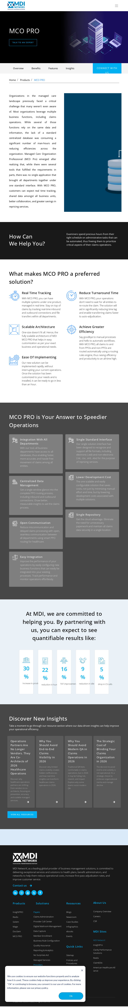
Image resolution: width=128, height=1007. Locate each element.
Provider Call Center (42, 922)
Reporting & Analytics (43, 951)
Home (12, 80)
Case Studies (72, 922)
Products (25, 80)
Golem (16, 922)
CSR (95, 922)
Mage (15, 927)
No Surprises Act (41, 955)
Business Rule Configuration (46, 941)
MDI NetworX (99, 941)
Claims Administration (43, 917)
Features (53, 68)
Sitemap (70, 956)
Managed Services (41, 960)
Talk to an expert (23, 42)
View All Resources (22, 815)
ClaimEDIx (97, 963)
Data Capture (39, 931)
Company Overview (102, 912)
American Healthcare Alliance (104, 970)
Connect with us (107, 70)
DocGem (17, 932)
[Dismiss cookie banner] (82, 970)
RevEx (15, 917)
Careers (96, 917)
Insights (70, 68)
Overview (18, 68)
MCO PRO (39, 80)
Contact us (22, 886)
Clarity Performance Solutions (102, 952)
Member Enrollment (42, 936)
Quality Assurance (41, 946)
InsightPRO (18, 912)
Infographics (72, 927)
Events (69, 937)
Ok (71, 996)
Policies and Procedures (71, 962)
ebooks (69, 932)
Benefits (36, 68)
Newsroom (71, 917)
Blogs (68, 912)
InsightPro (98, 945)
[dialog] (45, 984)
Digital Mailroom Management (47, 927)
